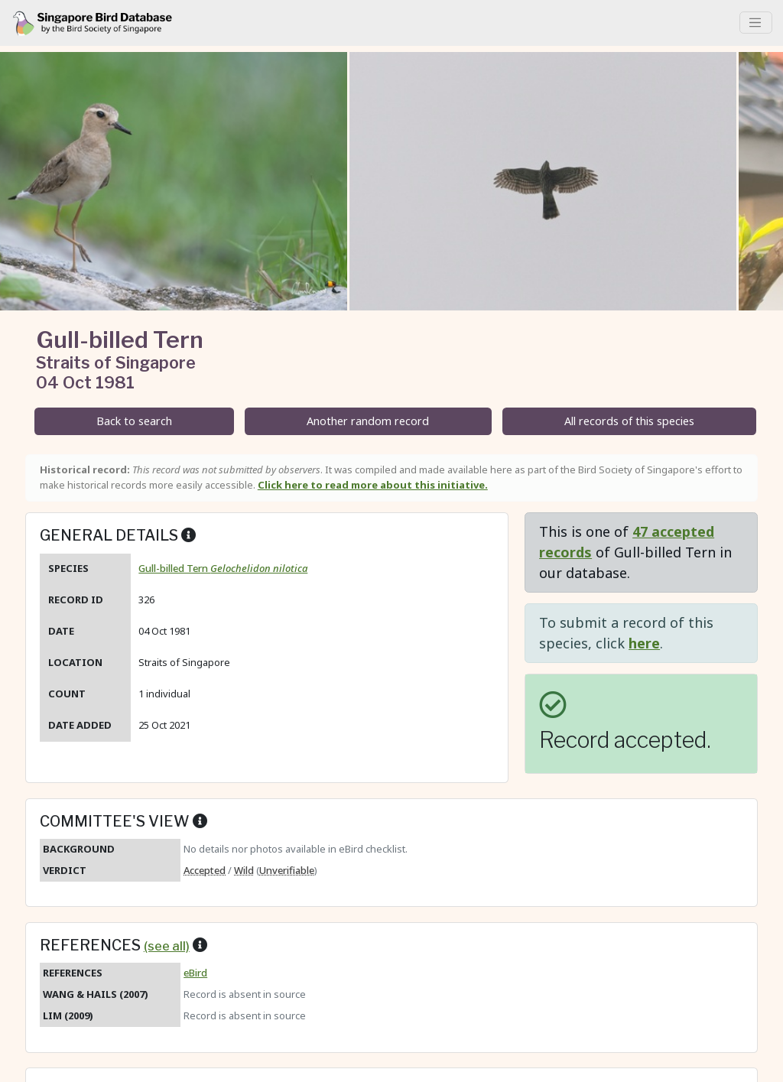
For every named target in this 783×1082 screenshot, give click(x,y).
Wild (244, 870)
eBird (195, 973)
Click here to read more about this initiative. (373, 485)
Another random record (368, 421)
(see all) (167, 946)
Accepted (205, 870)
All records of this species (629, 421)
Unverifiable (286, 870)
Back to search (134, 421)
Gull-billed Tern (222, 568)
